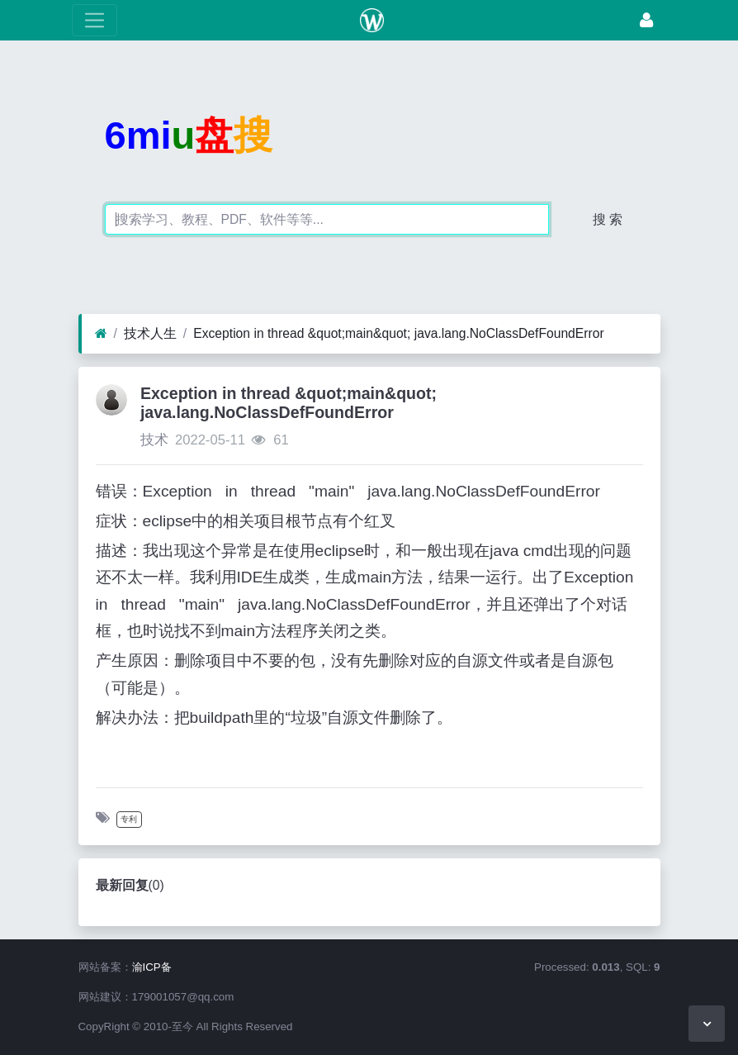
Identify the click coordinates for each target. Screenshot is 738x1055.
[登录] (646, 20)
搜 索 (607, 219)
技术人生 (150, 333)
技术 (154, 440)
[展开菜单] (94, 20)
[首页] (101, 334)
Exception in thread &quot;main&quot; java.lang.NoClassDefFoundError (398, 333)
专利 (129, 819)
